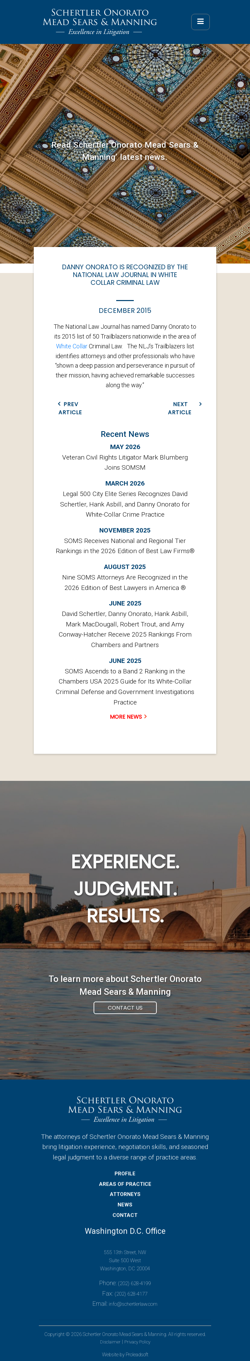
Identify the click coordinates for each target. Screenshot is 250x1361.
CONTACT (125, 1225)
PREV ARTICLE (70, 408)
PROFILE (125, 1183)
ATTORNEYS (125, 1204)
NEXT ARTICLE (180, 408)
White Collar (72, 346)
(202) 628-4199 (134, 1293)
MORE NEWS (126, 717)
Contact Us (125, 1017)
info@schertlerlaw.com (133, 1314)
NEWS (125, 1214)
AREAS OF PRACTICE (125, 1194)
